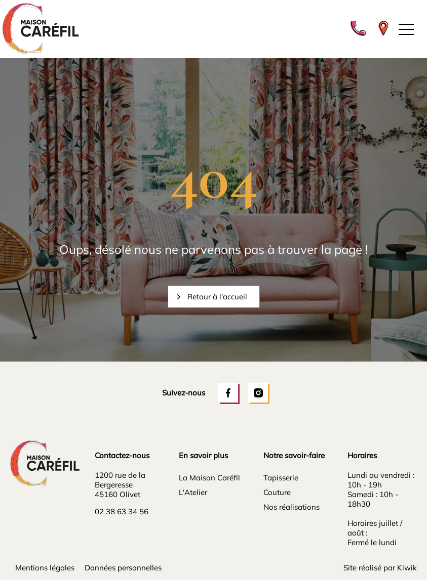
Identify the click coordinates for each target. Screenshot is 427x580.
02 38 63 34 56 (121, 511)
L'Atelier (193, 492)
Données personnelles (123, 567)
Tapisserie (280, 477)
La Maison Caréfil (209, 477)
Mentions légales (44, 567)
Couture (277, 492)
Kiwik (407, 567)
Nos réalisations (291, 507)
